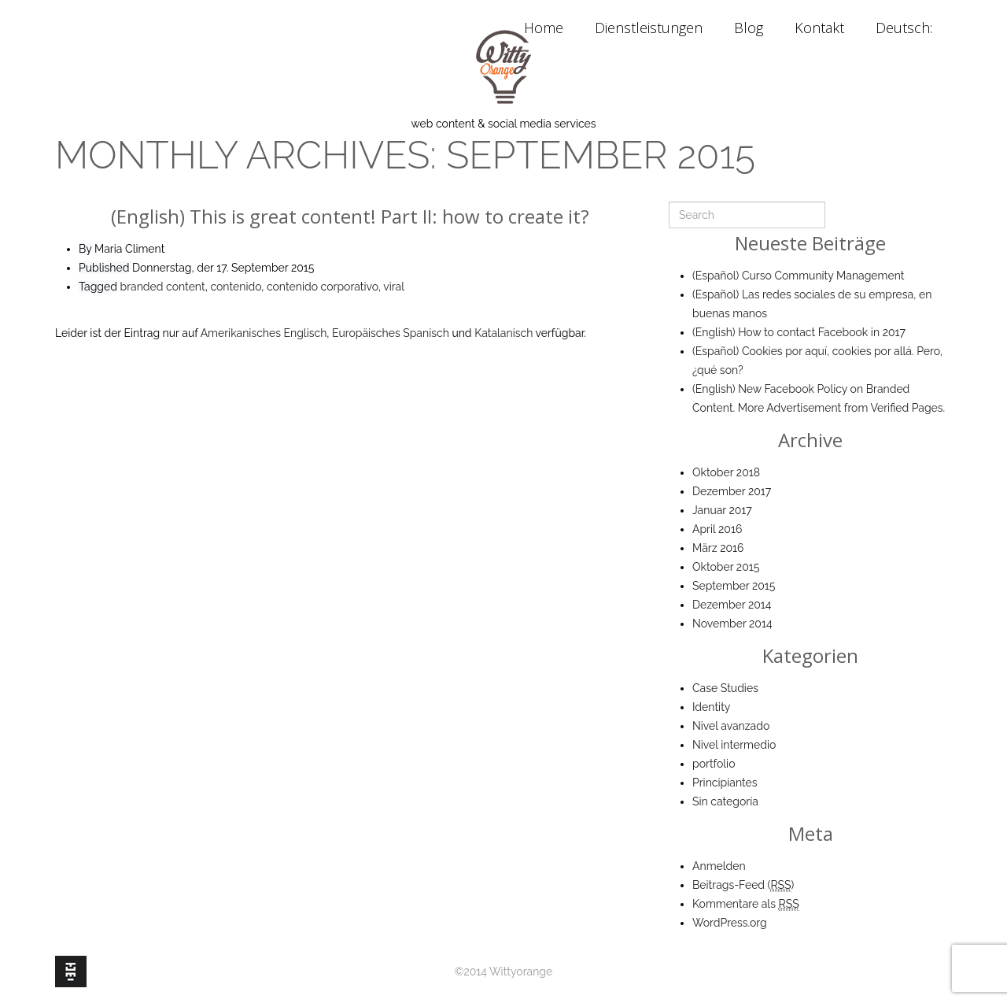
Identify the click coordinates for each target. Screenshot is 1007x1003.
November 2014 (732, 623)
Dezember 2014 (731, 604)
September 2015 (733, 585)
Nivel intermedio (734, 744)
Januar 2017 (722, 510)
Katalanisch (503, 333)
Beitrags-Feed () (743, 885)
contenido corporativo (322, 286)
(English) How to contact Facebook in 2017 (799, 332)
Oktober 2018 (726, 472)
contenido (235, 286)
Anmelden (719, 866)
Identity (711, 707)
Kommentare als (745, 904)
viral (393, 286)
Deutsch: (906, 27)
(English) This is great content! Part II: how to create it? (350, 216)
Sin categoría (725, 801)
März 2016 (718, 548)
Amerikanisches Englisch (264, 333)
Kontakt (819, 27)
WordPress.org (729, 922)
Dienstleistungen (649, 27)
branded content (162, 286)
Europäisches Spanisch (390, 333)
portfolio (714, 763)
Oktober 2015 (725, 567)
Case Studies (725, 688)
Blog (748, 27)
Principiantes (725, 782)
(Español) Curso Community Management (798, 275)
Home (543, 27)
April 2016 (717, 529)
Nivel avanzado (730, 726)
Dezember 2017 (731, 491)
